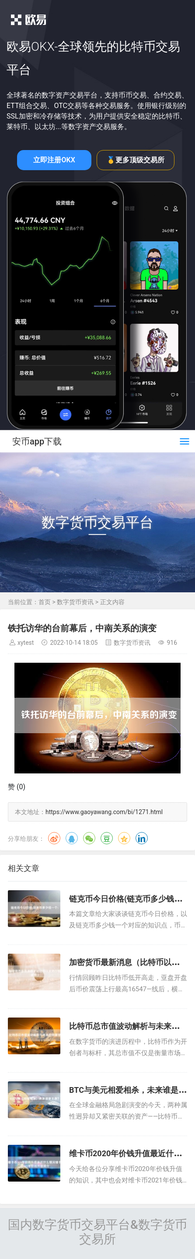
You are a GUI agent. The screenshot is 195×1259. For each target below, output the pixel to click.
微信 (89, 838)
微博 (54, 838)
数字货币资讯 (75, 601)
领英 (142, 838)
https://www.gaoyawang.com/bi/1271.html (104, 811)
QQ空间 (124, 838)
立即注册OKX (54, 160)
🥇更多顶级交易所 (135, 160)
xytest (25, 642)
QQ (72, 838)
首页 (44, 601)
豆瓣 (107, 838)
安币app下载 (37, 441)
